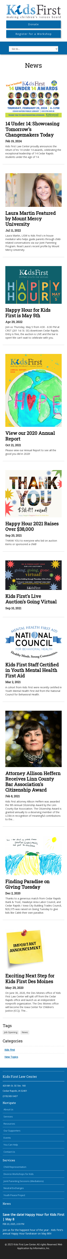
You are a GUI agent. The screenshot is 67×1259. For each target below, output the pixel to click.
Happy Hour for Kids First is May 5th (27, 313)
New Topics (11, 1057)
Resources (9, 1123)
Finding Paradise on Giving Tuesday (27, 884)
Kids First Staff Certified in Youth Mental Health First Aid (32, 670)
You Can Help (11, 1144)
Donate (33, 24)
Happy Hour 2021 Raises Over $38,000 (32, 526)
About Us (8, 1109)
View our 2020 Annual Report (30, 436)
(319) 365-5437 (10, 1096)
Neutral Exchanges (14, 1188)
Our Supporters (12, 1130)
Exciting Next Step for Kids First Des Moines (29, 978)
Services (8, 1116)
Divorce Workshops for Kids (19, 1174)
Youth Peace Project (14, 1195)
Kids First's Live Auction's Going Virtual (31, 599)
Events (7, 1137)
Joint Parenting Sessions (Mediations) (24, 1181)
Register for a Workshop (33, 34)
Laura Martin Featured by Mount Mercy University (30, 218)
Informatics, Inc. (41, 1248)
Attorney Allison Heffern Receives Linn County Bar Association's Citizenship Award (33, 781)
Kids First (9, 1049)
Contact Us (9, 1151)
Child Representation (15, 1166)
